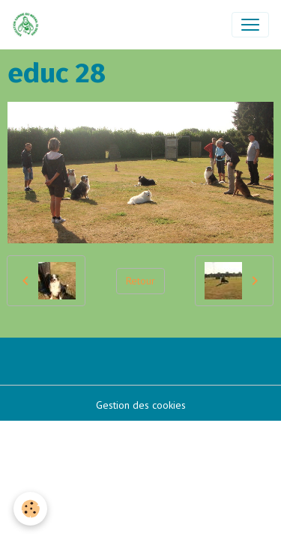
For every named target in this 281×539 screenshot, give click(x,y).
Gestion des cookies (141, 405)
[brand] (29, 24)
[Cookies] (30, 509)
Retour (140, 280)
